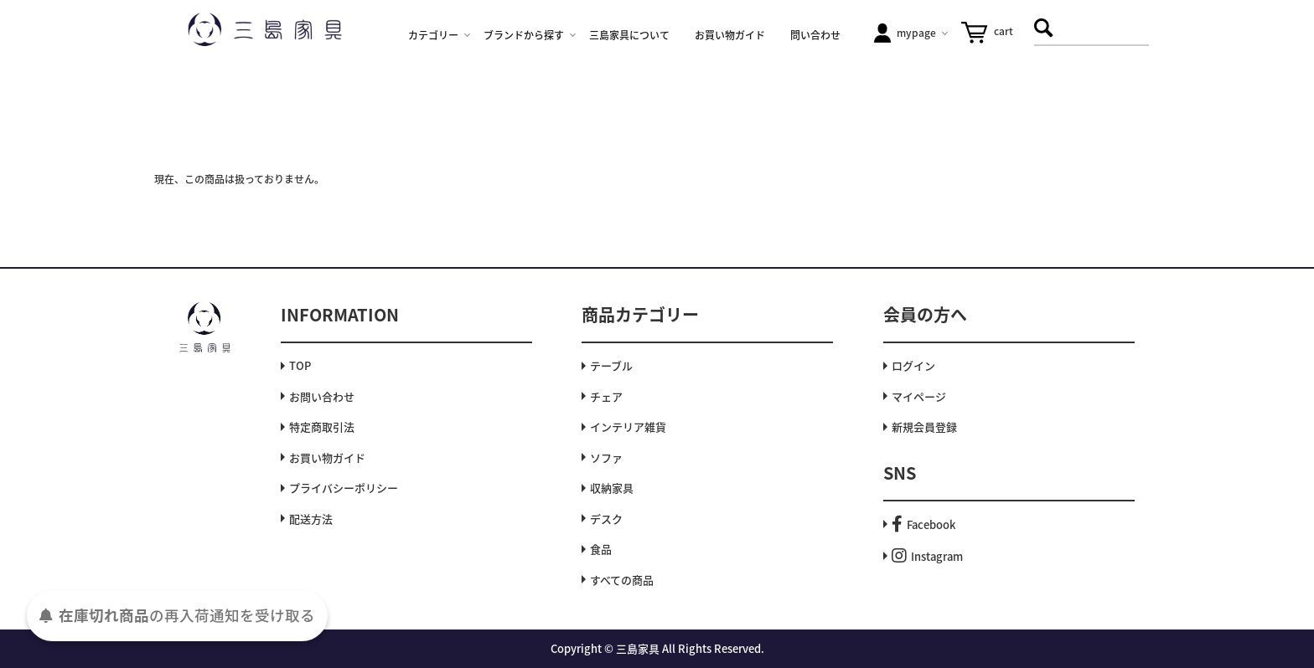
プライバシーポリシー (343, 488)
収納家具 (612, 488)
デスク (606, 519)
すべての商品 (622, 580)
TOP (300, 365)
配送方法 (311, 519)
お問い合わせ (321, 396)
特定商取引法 (321, 426)
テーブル (611, 365)
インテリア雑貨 (628, 426)
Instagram (927, 556)
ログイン (913, 365)
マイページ (919, 396)
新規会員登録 (924, 426)
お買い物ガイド (327, 457)
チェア (606, 396)
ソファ (606, 457)
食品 (601, 549)
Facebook (923, 524)
